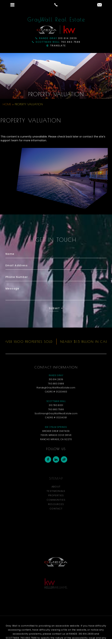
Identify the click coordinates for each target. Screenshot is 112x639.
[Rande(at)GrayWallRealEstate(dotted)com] (99, 5)
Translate (56, 45)
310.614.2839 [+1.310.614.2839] (56, 38)
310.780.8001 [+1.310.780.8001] (56, 412)
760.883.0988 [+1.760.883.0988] (56, 390)
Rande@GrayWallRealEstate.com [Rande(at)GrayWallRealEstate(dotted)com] (56, 394)
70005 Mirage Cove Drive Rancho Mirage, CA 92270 (56, 444)
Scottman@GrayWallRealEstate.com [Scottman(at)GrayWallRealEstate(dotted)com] (56, 420)
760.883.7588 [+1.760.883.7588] (56, 42)
